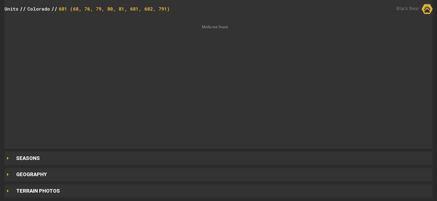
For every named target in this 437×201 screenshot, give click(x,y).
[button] (218, 82)
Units (11, 9)
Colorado (38, 9)
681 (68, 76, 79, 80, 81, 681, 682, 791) (114, 9)
